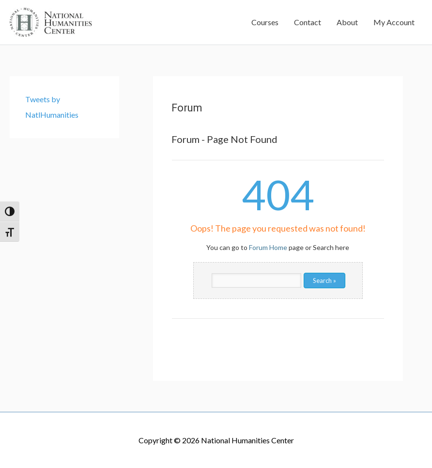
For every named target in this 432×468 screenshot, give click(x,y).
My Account (394, 22)
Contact (307, 22)
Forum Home (268, 247)
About (347, 22)
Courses (264, 22)
